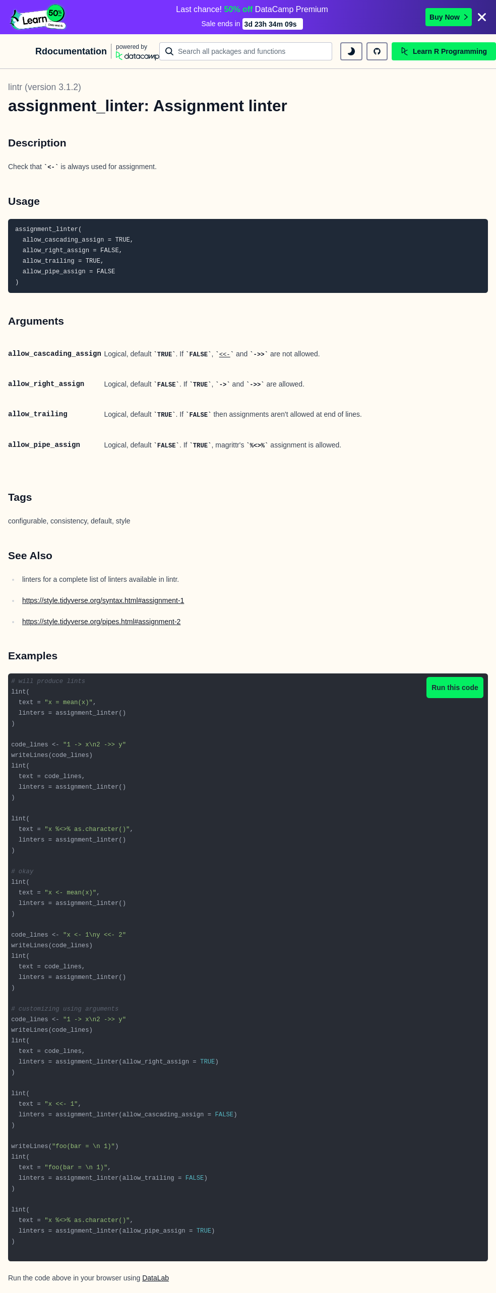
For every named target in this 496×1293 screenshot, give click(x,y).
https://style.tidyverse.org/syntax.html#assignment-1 (103, 600)
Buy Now (448, 17)
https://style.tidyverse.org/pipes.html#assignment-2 (101, 622)
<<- (224, 354)
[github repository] (377, 51)
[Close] (482, 17)
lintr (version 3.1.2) (44, 87)
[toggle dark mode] (351, 51)
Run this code (454, 687)
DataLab (155, 1278)
